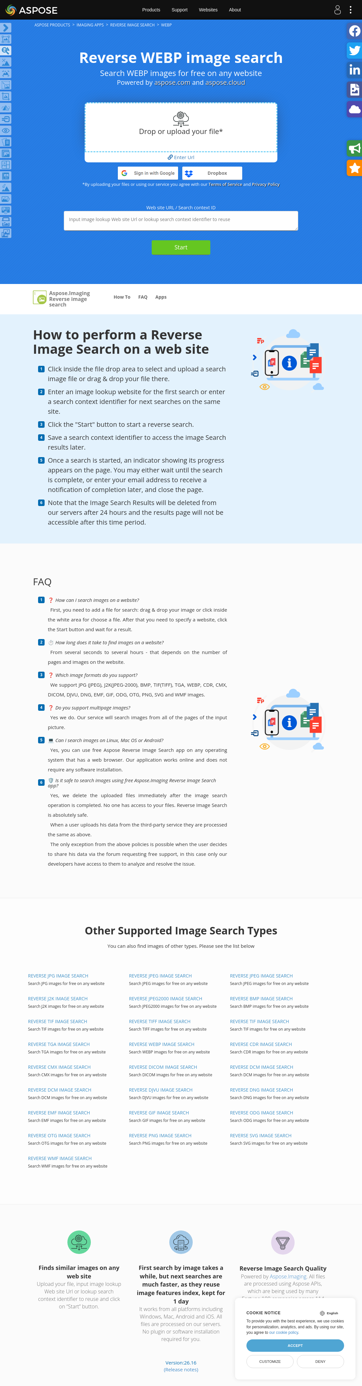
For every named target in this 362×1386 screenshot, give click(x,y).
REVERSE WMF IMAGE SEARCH (60, 1158)
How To (122, 297)
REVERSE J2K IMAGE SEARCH (58, 998)
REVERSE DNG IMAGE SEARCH (261, 1090)
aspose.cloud (225, 82)
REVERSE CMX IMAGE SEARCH (59, 1067)
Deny (320, 1362)
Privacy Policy (266, 184)
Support (180, 9)
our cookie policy (283, 1332)
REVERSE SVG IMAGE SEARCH (260, 1135)
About (235, 9)
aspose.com (172, 82)
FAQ (143, 297)
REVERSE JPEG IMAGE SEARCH (160, 976)
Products (151, 9)
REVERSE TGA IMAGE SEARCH (59, 1044)
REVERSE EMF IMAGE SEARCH (59, 1113)
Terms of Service (225, 184)
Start (181, 247)
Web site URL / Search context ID (181, 207)
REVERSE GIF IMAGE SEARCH (159, 1113)
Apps (160, 297)
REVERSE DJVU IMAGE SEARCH (160, 1090)
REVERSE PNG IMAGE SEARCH (160, 1135)
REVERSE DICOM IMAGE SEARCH (163, 1067)
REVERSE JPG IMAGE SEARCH (58, 976)
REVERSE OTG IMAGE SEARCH (59, 1135)
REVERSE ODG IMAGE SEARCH (261, 1113)
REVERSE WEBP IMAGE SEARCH (161, 1044)
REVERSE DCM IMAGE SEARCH (261, 1067)
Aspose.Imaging (288, 1276)
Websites (208, 9)
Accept (295, 1346)
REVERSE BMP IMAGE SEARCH (261, 998)
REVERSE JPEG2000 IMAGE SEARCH (165, 998)
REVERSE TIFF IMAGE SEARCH (159, 1021)
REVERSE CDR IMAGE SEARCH (261, 1044)
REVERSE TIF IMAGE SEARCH (57, 1021)
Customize (270, 1362)
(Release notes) (181, 1369)
